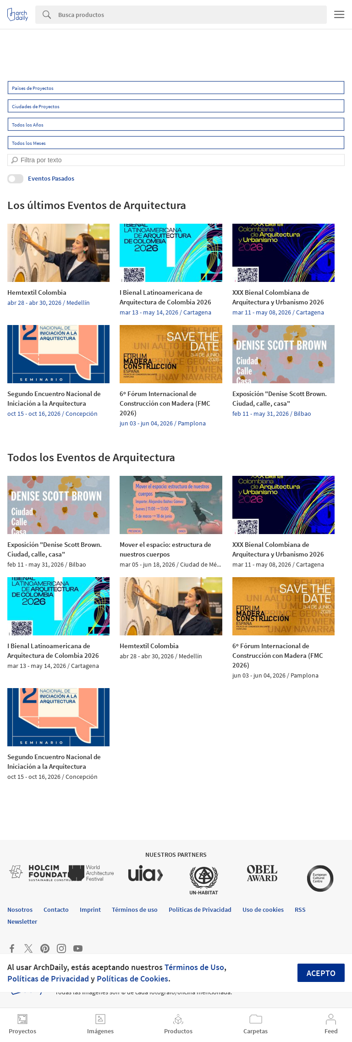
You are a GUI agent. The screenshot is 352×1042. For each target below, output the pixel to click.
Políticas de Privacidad (48, 978)
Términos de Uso (194, 967)
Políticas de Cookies (132, 978)
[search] (14, 160)
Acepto (321, 973)
